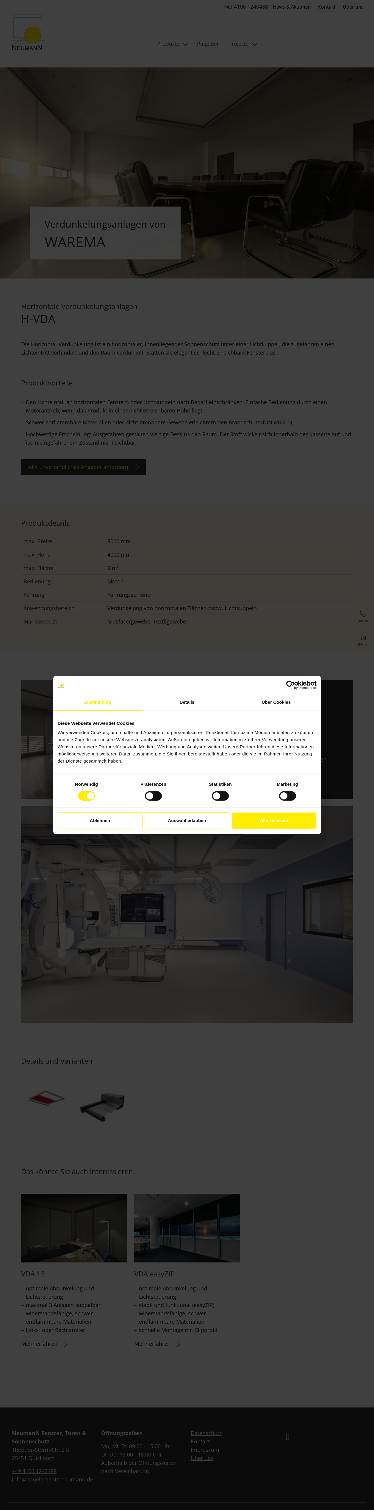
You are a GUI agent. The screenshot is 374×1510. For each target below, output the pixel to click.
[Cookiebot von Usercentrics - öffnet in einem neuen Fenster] (291, 685)
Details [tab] (187, 702)
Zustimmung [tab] (97, 702)
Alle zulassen (274, 820)
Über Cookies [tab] (276, 702)
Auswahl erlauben (187, 820)
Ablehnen (100, 820)
